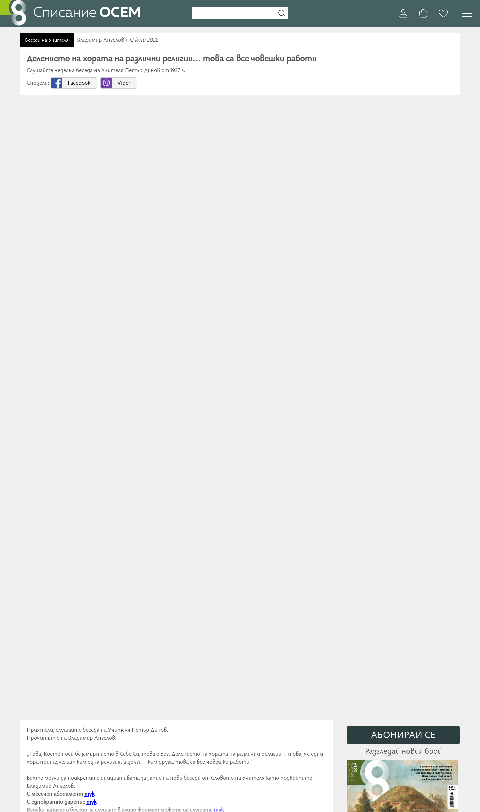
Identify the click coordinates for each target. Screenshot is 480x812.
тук (89, 794)
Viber (123, 83)
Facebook (79, 83)
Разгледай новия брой (403, 751)
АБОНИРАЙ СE (403, 735)
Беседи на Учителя (47, 40)
